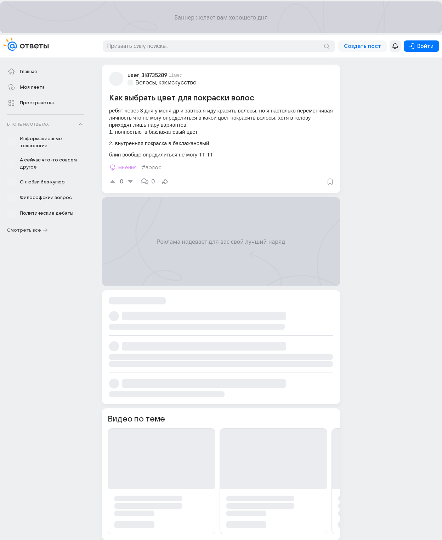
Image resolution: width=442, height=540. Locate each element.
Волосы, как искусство (166, 82)
